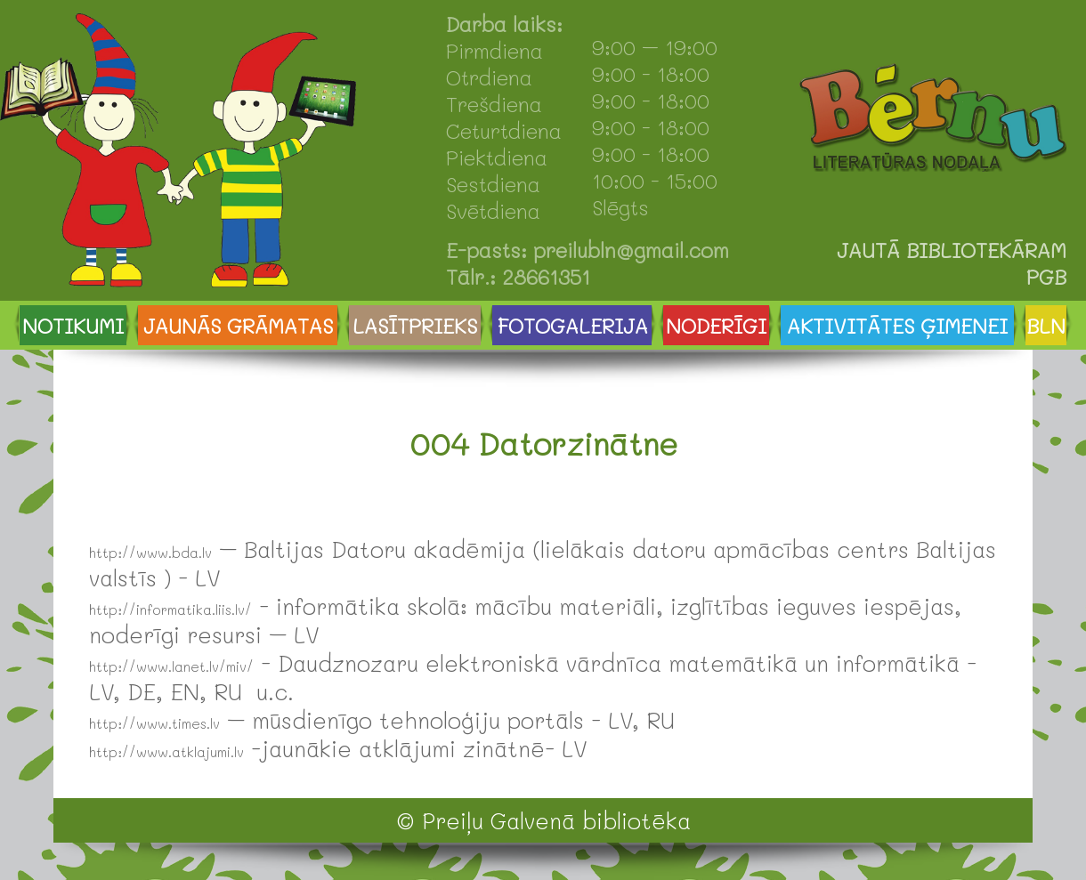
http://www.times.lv (154, 723)
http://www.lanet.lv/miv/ (171, 666)
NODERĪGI (716, 325)
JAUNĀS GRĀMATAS (238, 325)
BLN (1046, 325)
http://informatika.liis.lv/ (170, 609)
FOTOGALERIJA (572, 325)
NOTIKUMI (73, 325)
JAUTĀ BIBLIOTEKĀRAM (951, 250)
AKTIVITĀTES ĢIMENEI (897, 325)
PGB (1046, 276)
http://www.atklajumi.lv (166, 752)
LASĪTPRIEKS (415, 325)
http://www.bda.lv (150, 552)
